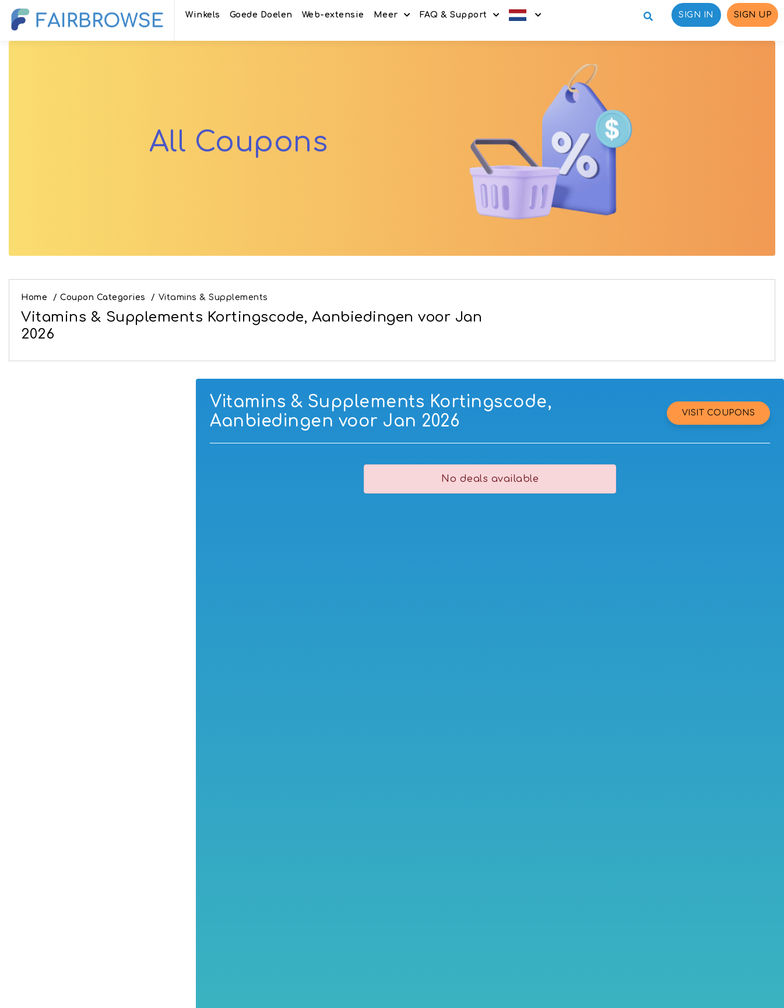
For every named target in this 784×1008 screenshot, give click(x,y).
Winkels (202, 14)
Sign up (753, 14)
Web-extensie (333, 14)
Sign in (695, 14)
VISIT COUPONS (718, 412)
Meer (386, 14)
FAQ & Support (453, 14)
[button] (525, 15)
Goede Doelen (261, 14)
